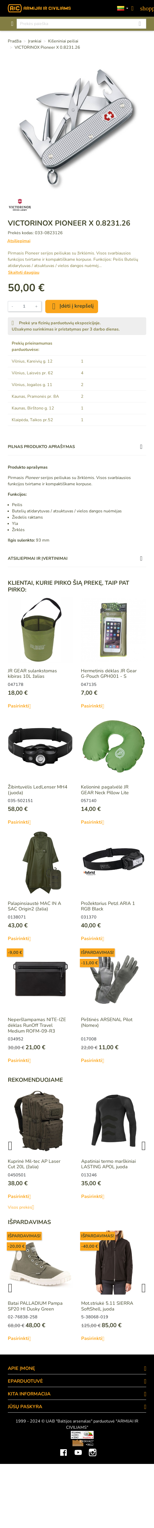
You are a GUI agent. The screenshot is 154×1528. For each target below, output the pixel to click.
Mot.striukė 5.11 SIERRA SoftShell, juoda (107, 1306)
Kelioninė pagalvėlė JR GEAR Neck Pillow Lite (105, 790)
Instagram (92, 1448)
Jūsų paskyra (25, 1406)
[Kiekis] (24, 306)
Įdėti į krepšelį (72, 306)
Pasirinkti (21, 706)
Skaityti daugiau (23, 272)
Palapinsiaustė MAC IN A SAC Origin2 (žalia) (34, 906)
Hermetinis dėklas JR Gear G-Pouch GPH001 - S (109, 674)
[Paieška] (81, 24)
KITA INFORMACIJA (29, 1394)
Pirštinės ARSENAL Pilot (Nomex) (106, 1022)
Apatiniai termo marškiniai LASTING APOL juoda (108, 1164)
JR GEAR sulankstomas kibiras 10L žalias (32, 674)
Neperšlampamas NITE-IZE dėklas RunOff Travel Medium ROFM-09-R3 (37, 1025)
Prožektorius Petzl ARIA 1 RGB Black (108, 906)
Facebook (63, 1448)
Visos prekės (23, 1207)
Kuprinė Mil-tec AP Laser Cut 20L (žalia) (34, 1164)
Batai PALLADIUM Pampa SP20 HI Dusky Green (35, 1306)
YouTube (78, 1448)
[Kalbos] (123, 8)
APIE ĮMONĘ (21, 1368)
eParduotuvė (25, 1381)
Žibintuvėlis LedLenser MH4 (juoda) (37, 790)
